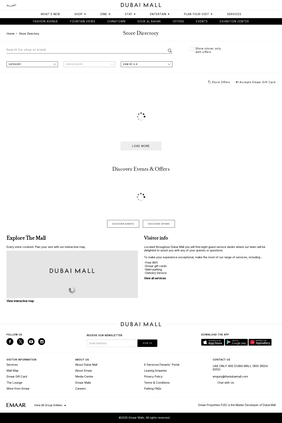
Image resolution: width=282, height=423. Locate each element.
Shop (80, 14)
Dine (105, 14)
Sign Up (147, 343)
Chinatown (116, 21)
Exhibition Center (234, 21)
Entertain (160, 14)
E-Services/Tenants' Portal (161, 364)
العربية (11, 5)
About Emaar (83, 370)
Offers (178, 21)
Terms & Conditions (157, 382)
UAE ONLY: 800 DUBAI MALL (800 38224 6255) (240, 367)
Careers (80, 388)
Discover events (123, 224)
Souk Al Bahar (149, 21)
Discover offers (159, 224)
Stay (130, 14)
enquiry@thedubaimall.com (230, 376)
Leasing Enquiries (155, 370)
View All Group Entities (48, 405)
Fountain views (82, 21)
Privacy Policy (153, 376)
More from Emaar (18, 388)
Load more (141, 146)
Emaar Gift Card (16, 376)
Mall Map (12, 370)
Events (202, 21)
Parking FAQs (152, 388)
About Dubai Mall (86, 364)
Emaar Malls (83, 382)
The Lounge (14, 382)
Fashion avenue (45, 21)
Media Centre (84, 376)
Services (234, 14)
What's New (50, 14)
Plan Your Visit (198, 14)
